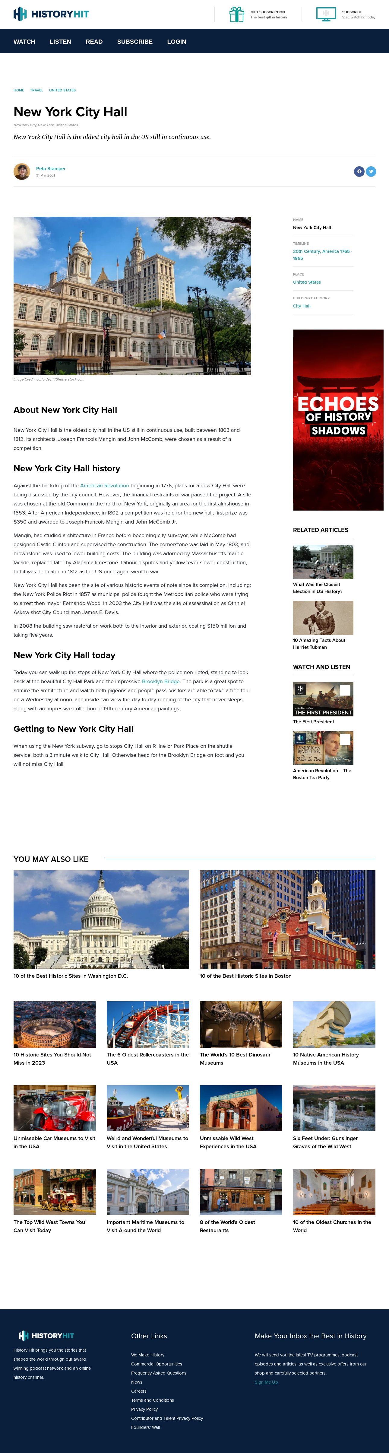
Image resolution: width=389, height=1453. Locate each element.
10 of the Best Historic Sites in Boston (246, 976)
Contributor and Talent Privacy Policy (167, 1418)
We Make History (147, 1355)
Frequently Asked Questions (158, 1373)
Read (94, 41)
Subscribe (135, 41)
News (136, 1382)
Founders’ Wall (145, 1427)
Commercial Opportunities (156, 1364)
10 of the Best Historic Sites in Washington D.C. (71, 976)
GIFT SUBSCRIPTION (268, 12)
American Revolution (104, 485)
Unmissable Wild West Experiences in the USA (228, 1142)
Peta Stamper (51, 168)
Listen (60, 41)
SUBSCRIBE (352, 12)
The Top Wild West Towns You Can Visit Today (49, 1226)
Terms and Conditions (152, 1400)
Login (176, 41)
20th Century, (307, 251)
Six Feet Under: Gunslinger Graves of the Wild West (325, 1142)
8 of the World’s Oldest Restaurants (227, 1226)
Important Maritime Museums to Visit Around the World (145, 1226)
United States (307, 282)
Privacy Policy (144, 1409)
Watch (24, 41)
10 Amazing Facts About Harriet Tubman (319, 644)
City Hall (302, 306)
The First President (313, 721)
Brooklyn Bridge (161, 681)
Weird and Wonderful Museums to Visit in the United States (147, 1142)
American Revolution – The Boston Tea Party (322, 774)
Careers (139, 1391)
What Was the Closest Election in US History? (317, 588)
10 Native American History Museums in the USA (326, 1059)
